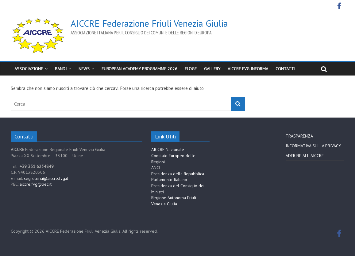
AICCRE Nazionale (167, 149)
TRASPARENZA (299, 136)
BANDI (61, 69)
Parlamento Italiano (169, 179)
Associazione (28, 69)
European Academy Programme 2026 (139, 69)
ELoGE (191, 69)
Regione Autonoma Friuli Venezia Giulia (173, 201)
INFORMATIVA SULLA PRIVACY (313, 146)
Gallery (212, 69)
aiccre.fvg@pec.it (36, 184)
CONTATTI (285, 69)
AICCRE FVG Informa (248, 69)
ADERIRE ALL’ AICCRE (305, 155)
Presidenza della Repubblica (177, 173)
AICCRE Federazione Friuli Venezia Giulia (149, 23)
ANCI (155, 167)
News (84, 69)
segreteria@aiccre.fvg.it (46, 178)
